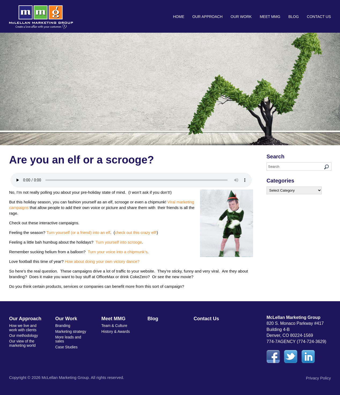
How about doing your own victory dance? (102, 261)
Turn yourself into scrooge (118, 242)
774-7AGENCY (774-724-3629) (296, 341)
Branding (62, 325)
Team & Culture (114, 325)
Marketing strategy (70, 331)
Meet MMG (270, 16)
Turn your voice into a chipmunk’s (117, 251)
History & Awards (115, 331)
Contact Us (319, 16)
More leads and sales (68, 339)
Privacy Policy (318, 378)
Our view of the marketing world (22, 343)
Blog (293, 16)
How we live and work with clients (22, 327)
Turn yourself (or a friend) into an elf (78, 232)
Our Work (241, 16)
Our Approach (207, 16)
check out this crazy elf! (136, 232)
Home (178, 16)
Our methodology (23, 335)
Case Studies (66, 347)
